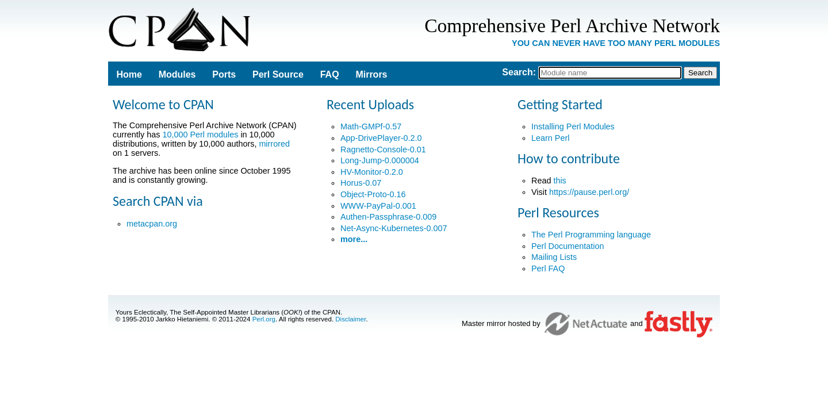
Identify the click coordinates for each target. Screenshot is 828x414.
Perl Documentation (567, 246)
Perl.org (263, 319)
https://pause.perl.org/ (589, 192)
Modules (177, 74)
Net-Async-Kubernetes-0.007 (393, 228)
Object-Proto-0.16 (373, 194)
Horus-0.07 (360, 182)
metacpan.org (151, 223)
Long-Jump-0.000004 (379, 160)
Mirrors (371, 74)
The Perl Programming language (591, 234)
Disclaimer (350, 319)
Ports (224, 74)
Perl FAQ (548, 268)
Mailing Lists (554, 257)
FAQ (329, 74)
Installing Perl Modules (573, 126)
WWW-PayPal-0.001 (378, 205)
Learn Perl (550, 138)
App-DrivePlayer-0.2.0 (381, 138)
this (559, 180)
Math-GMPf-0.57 (370, 126)
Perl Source (278, 74)
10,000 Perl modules (200, 134)
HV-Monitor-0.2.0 (371, 172)
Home (128, 74)
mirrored (274, 143)
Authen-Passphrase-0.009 (388, 216)
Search (517, 72)
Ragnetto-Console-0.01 (383, 149)
